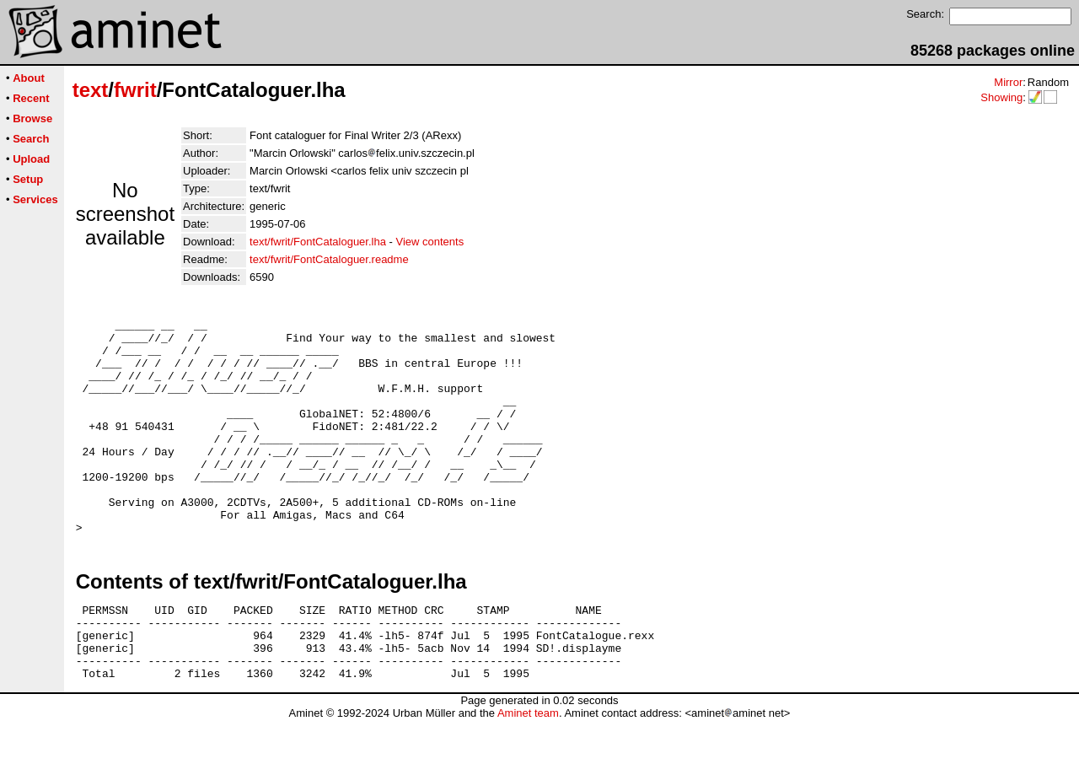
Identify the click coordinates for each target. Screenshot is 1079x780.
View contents (429, 241)
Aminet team (528, 773)
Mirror (1008, 82)
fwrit (135, 89)
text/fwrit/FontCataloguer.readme (329, 259)
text (90, 89)
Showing (1001, 97)
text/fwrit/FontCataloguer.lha (318, 241)
